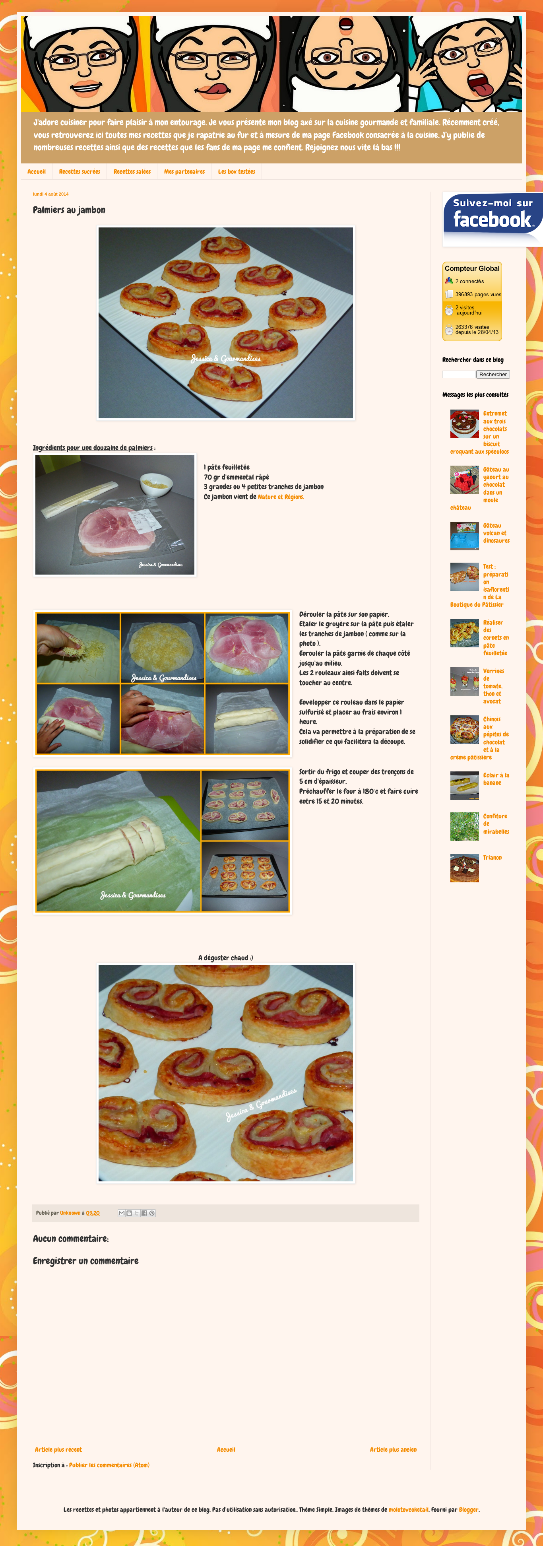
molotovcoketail (409, 1509)
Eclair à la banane (496, 779)
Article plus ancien (393, 1449)
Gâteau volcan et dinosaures (496, 533)
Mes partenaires (184, 171)
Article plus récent (58, 1449)
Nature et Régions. (281, 497)
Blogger (469, 1509)
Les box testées (236, 171)
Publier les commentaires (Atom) (109, 1465)
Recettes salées (132, 171)
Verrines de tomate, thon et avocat (493, 686)
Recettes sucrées (79, 171)
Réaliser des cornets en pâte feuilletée (496, 637)
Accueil (36, 171)
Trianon (492, 857)
